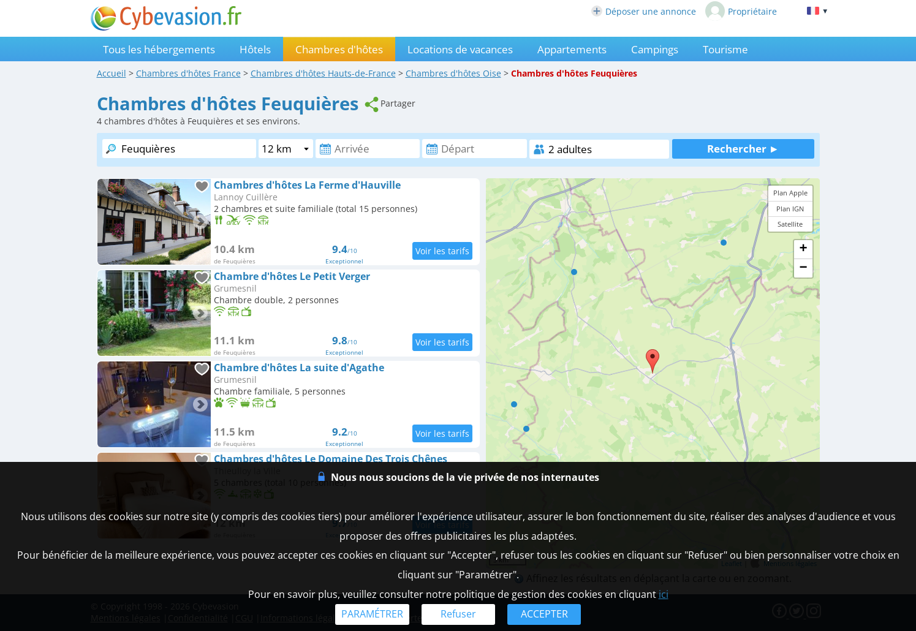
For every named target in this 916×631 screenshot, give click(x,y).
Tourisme (725, 49)
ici (663, 594)
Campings (654, 49)
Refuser (458, 614)
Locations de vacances (460, 49)
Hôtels (255, 49)
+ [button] (803, 249)
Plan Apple (790, 192)
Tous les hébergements (159, 49)
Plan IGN (790, 208)
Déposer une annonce (643, 11)
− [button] (803, 268)
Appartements (572, 49)
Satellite (790, 224)
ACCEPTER (544, 614)
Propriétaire (741, 11)
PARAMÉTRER (372, 614)
